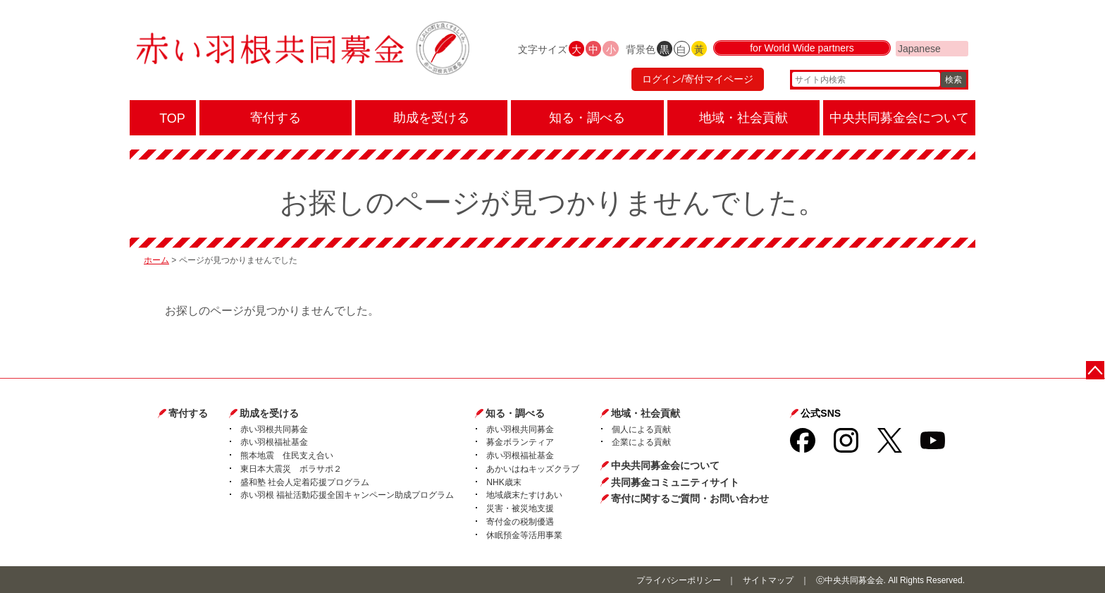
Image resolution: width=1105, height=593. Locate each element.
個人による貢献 (641, 429)
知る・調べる (515, 413)
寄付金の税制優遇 (520, 522)
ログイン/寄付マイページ (696, 81)
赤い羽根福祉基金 (274, 442)
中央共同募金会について (665, 465)
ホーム (156, 260)
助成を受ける (269, 413)
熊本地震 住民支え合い (286, 455)
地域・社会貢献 (645, 413)
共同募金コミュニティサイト (675, 482)
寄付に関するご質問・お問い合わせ (690, 498)
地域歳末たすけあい (524, 495)
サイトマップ (768, 580)
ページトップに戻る (1096, 370)
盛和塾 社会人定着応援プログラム (304, 482)
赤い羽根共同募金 (274, 429)
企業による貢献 (641, 442)
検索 (953, 81)
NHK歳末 (503, 482)
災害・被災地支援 (520, 508)
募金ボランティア (520, 442)
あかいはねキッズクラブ (532, 469)
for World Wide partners (802, 50)
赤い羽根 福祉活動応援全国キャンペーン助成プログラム (347, 495)
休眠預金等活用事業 (524, 535)
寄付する (188, 413)
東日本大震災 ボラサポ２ (291, 469)
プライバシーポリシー (678, 580)
